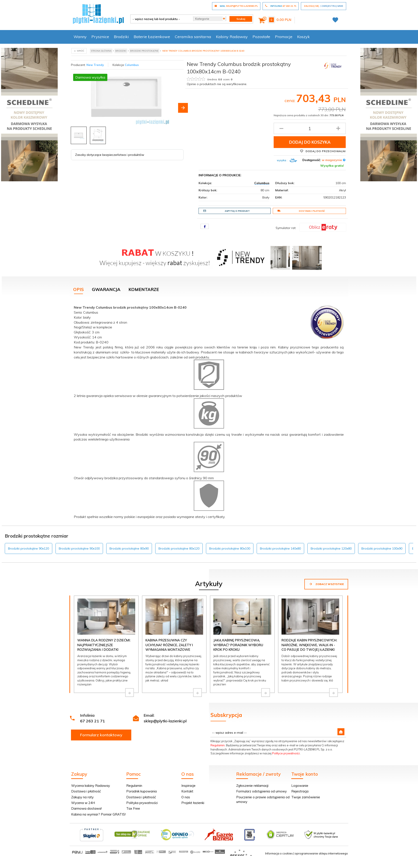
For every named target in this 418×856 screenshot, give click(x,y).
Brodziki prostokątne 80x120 (178, 548)
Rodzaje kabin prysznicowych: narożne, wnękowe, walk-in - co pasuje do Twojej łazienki (309, 645)
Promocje (283, 36)
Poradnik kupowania (141, 791)
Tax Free (133, 808)
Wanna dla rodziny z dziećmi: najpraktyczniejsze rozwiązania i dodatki (103, 645)
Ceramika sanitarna (193, 36)
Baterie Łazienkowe (152, 36)
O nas (185, 797)
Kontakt (187, 791)
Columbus (132, 65)
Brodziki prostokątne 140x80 (280, 548)
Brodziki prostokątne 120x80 (331, 548)
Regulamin (218, 745)
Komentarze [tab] (143, 289)
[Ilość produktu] (309, 128)
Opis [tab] (78, 289)
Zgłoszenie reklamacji (252, 786)
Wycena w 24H (83, 803)
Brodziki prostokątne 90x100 (79, 548)
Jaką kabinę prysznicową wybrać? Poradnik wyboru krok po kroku (238, 645)
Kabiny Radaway (232, 36)
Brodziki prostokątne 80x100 (229, 548)
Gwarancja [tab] (106, 289)
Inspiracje (188, 786)
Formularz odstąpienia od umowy (261, 791)
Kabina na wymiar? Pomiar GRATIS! (98, 814)
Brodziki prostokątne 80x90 (129, 548)
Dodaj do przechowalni (323, 151)
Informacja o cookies (279, 853)
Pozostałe (261, 36)
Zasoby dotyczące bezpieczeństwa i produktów (109, 155)
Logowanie (299, 786)
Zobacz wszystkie (326, 584)
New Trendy (95, 65)
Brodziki (121, 36)
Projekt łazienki (192, 803)
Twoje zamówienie (305, 797)
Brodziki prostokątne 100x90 (381, 548)
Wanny (80, 36)
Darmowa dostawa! (86, 808)
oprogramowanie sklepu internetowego (321, 853)
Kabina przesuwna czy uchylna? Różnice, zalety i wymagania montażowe (169, 645)
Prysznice (100, 36)
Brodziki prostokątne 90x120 (28, 548)
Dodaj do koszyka (309, 142)
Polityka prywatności (142, 803)
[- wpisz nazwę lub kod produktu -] (160, 19)
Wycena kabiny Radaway (90, 786)
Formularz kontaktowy (101, 734)
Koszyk (303, 36)
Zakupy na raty (82, 797)
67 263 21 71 (92, 720)
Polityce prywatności (286, 753)
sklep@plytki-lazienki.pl (165, 720)
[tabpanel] (209, 411)
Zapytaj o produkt (226, 210)
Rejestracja (299, 791)
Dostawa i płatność (301, 210)
